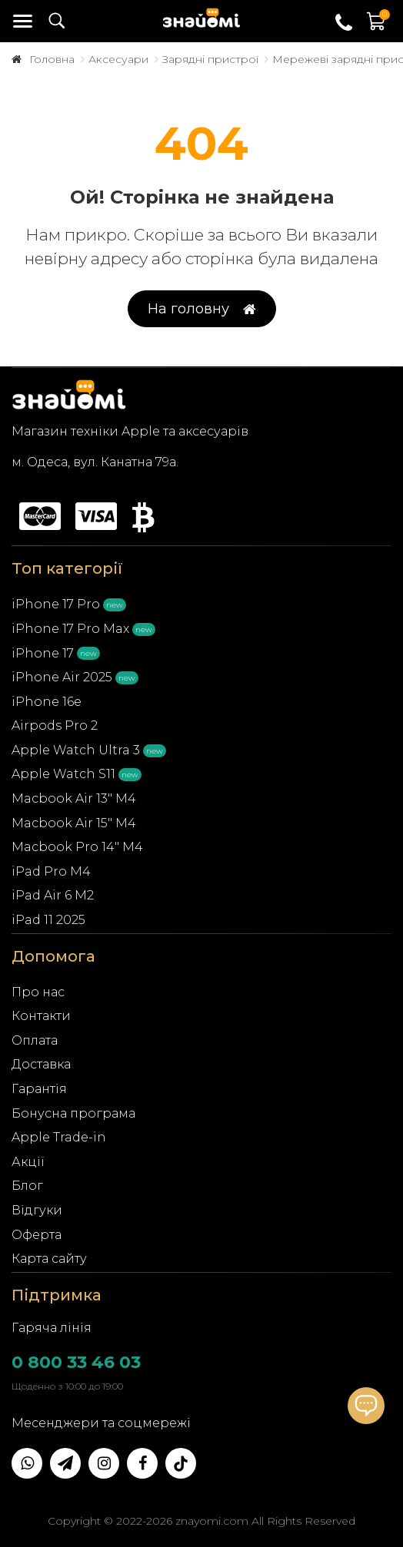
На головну (202, 309)
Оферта (37, 1234)
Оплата (35, 1040)
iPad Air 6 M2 (53, 895)
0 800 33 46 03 (76, 1362)
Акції (28, 1161)
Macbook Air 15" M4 (74, 823)
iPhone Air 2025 (62, 677)
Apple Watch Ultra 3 (76, 750)
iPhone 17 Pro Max (70, 628)
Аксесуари (118, 59)
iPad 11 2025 (48, 920)
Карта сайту (49, 1258)
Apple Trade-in (59, 1137)
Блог (27, 1185)
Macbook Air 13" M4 (74, 798)
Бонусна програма (73, 1113)
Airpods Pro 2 (55, 725)
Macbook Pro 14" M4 (77, 847)
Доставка (41, 1064)
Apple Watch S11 (63, 774)
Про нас (38, 992)
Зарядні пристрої (210, 59)
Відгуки (37, 1210)
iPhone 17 (43, 653)
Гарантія (39, 1089)
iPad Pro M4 (51, 871)
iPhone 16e (47, 701)
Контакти (41, 1016)
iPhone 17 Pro (56, 604)
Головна (52, 59)
